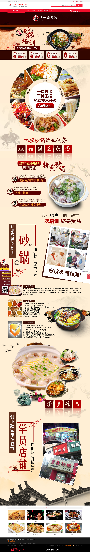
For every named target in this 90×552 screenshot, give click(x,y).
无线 (81, 1)
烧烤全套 (71, 5)
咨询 (78, 1)
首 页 (28, 10)
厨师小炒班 (67, 5)
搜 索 (79, 5)
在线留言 (52, 10)
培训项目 (46, 10)
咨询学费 (29, 549)
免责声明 (29, 543)
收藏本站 (13, 1)
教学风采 (24, 543)
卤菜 (63, 5)
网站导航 (17, 1)
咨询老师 (38, 549)
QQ (74, 1)
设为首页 (9, 1)
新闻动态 (40, 10)
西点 (74, 5)
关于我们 (34, 10)
